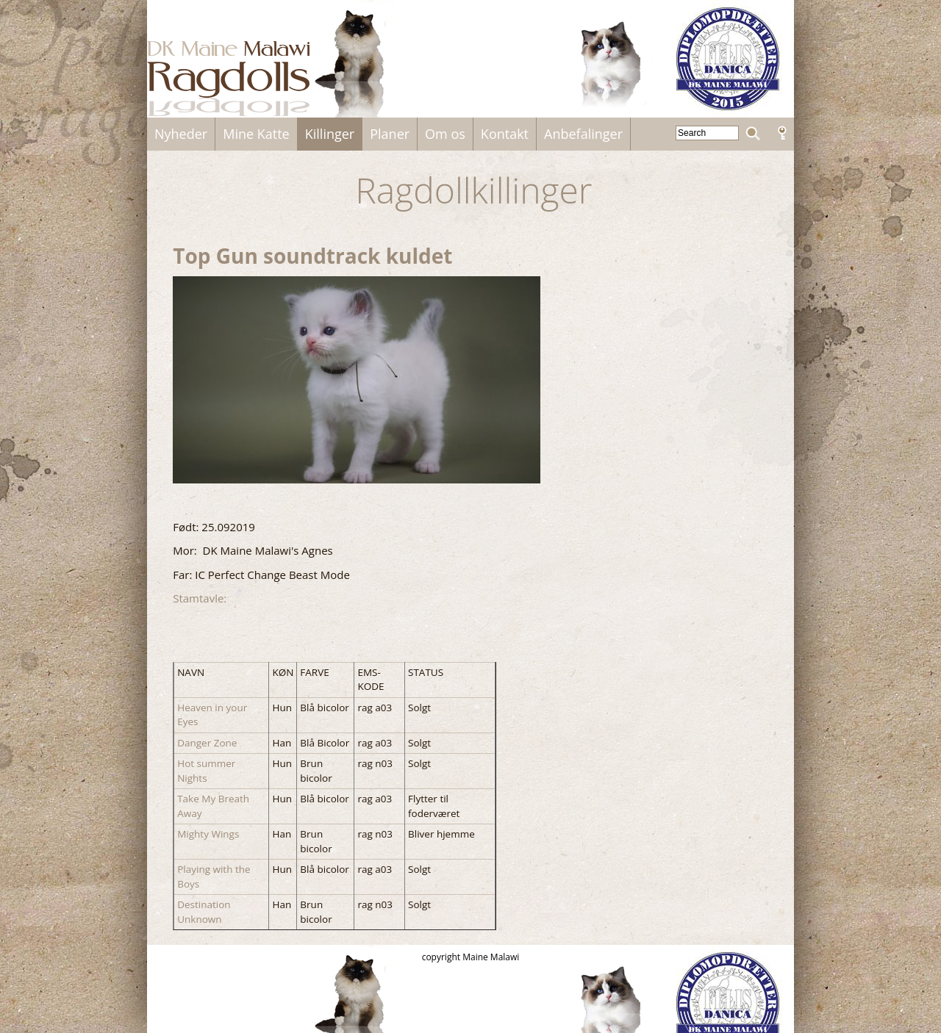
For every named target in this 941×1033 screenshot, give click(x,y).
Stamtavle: (201, 598)
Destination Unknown (203, 912)
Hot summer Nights (206, 771)
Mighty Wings (208, 834)
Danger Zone (207, 742)
